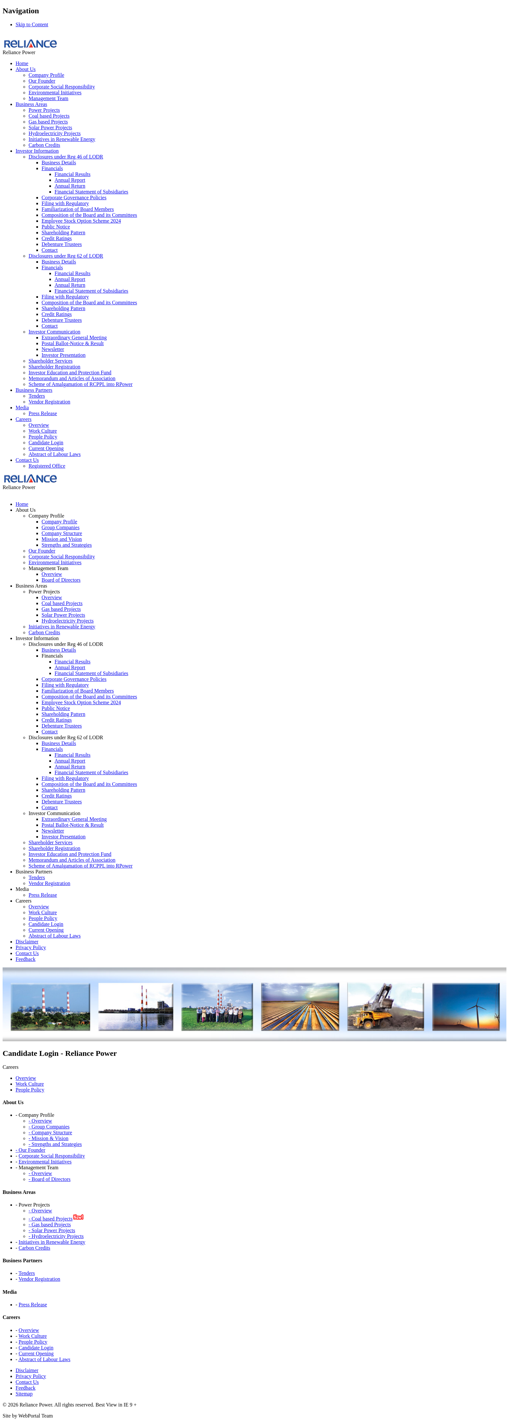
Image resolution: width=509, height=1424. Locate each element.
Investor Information (37, 151)
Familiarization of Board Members (78, 209)
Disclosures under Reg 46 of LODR (66, 156)
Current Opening (46, 448)
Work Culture (43, 431)
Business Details (59, 162)
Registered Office (47, 466)
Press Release (43, 413)
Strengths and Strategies (67, 545)
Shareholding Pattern (63, 232)
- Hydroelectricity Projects (56, 1236)
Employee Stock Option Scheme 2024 (81, 221)
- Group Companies (49, 1126)
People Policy (43, 436)
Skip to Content (32, 24)
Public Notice (56, 226)
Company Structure (62, 533)
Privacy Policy (31, 1376)
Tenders (37, 396)
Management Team (48, 98)
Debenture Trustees (62, 244)
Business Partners (34, 390)
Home (22, 63)
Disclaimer (27, 1370)
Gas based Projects (48, 121)
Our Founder (42, 81)
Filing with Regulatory (65, 203)
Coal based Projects (49, 116)
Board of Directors (61, 580)
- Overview (40, 1121)
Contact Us (27, 460)
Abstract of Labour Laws (55, 454)
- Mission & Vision (48, 1138)
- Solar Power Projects (52, 1230)
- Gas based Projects (50, 1224)
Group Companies (61, 527)
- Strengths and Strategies (55, 1144)
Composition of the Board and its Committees (89, 215)
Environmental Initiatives (55, 92)
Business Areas (31, 104)
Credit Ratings (57, 238)
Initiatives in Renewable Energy (62, 139)
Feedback (25, 1388)
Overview (39, 425)
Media (22, 407)
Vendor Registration (49, 401)
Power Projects (44, 110)
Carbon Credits (44, 145)
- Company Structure (50, 1132)
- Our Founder (30, 1150)
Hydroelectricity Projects (55, 133)
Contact (50, 250)
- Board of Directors (49, 1179)
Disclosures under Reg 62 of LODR (66, 256)
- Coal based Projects (51, 1218)
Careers (23, 419)
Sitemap (24, 1393)
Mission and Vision (62, 539)
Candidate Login (46, 442)
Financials (52, 168)
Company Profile (46, 75)
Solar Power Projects (50, 127)
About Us (26, 69)
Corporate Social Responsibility (62, 86)
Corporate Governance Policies (74, 197)
